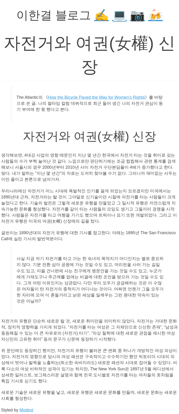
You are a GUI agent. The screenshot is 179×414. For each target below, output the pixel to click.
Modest (26, 410)
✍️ (101, 15)
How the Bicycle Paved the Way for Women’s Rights (96, 97)
